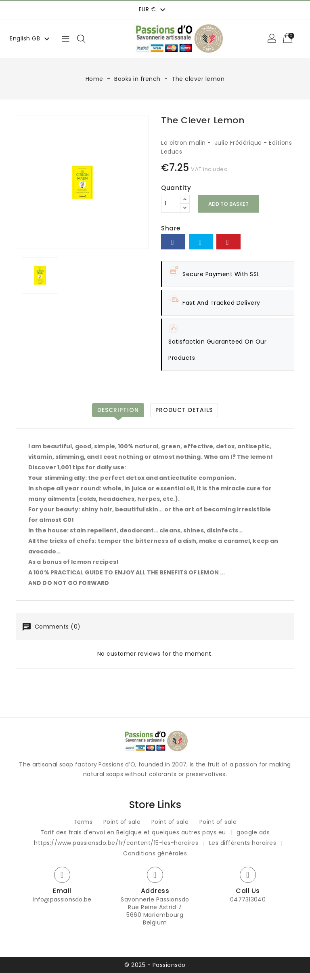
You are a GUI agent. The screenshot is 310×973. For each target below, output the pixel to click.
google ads (253, 832)
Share (173, 241)
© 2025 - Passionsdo (155, 965)
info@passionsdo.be (62, 899)
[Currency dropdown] (153, 9)
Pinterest (228, 241)
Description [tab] (118, 410)
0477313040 (248, 899)
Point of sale (122, 822)
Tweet (201, 241)
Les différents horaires (242, 843)
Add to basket (228, 204)
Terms (83, 822)
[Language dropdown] (31, 38)
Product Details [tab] (184, 410)
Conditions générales (155, 853)
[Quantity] (170, 204)
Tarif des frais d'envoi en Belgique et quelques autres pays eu (133, 832)
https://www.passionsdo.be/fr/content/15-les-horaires (116, 843)
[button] (272, 39)
